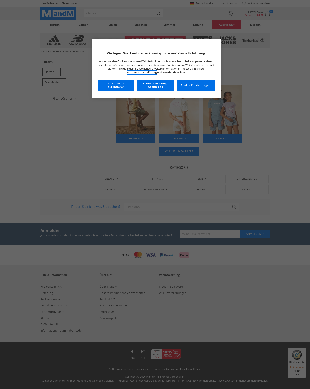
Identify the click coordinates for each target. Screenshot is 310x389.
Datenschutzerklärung (142, 72)
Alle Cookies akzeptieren (116, 85)
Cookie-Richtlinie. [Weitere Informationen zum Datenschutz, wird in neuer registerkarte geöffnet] (174, 72)
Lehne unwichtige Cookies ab (155, 85)
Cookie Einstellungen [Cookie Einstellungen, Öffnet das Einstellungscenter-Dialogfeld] (196, 85)
